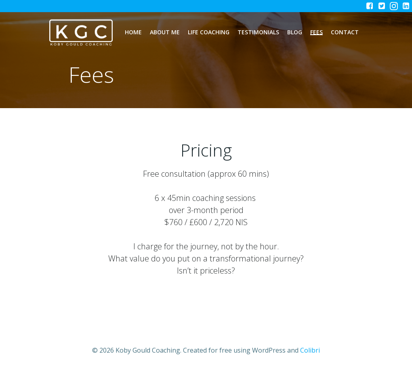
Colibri (310, 350)
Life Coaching (208, 32)
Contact (345, 32)
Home (133, 32)
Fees (316, 32)
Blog (294, 32)
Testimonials (258, 32)
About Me (165, 32)
